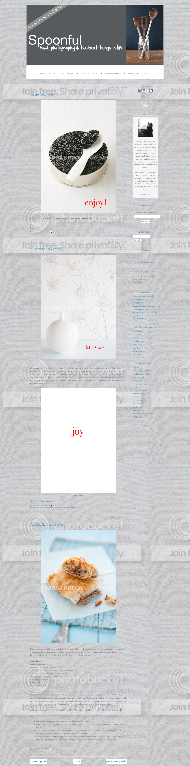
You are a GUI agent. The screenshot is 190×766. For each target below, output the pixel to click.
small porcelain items (141, 374)
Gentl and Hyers (139, 341)
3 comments (44, 505)
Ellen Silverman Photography (144, 338)
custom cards (39, 507)
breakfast (48, 751)
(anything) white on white (143, 370)
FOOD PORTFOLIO (90, 73)
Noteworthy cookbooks (142, 318)
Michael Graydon (139, 351)
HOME (43, 73)
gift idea (46, 507)
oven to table (138, 404)
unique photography (70, 507)
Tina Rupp (137, 355)
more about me (144, 194)
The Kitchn (137, 417)
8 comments (44, 232)
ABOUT (56, 73)
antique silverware (140, 390)
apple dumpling (39, 751)
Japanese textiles (139, 377)
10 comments (45, 748)
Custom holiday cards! (46, 249)
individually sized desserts (143, 414)
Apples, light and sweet (46, 524)
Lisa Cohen (137, 348)
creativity (136, 397)
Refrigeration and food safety (144, 296)
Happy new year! (42, 94)
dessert (53, 751)
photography (137, 381)
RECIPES (71, 73)
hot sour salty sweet (62, 751)
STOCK (131, 73)
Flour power (137, 303)
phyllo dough (73, 751)
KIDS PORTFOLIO (113, 73)
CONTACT (146, 73)
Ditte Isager (137, 334)
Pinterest (136, 367)
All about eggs (138, 299)
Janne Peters (137, 344)
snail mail (136, 410)
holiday (60, 507)
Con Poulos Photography (142, 331)
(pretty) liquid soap (140, 407)
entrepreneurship (139, 400)
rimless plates (138, 393)
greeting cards (53, 507)
